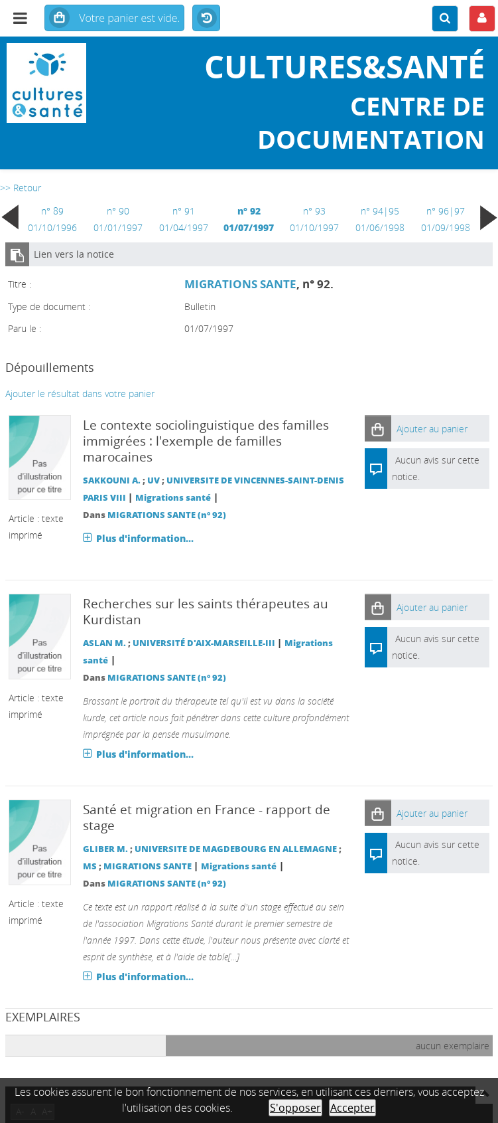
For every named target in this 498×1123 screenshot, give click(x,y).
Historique (206, 18)
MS (90, 866)
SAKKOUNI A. (112, 480)
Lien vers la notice (74, 254)
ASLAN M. (104, 643)
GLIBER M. (105, 849)
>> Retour (20, 187)
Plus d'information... (145, 538)
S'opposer (295, 1107)
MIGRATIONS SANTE (240, 284)
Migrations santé (173, 497)
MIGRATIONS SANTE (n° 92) (166, 515)
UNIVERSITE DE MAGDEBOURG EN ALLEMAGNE (236, 849)
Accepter (352, 1107)
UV (153, 480)
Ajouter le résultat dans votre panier (80, 393)
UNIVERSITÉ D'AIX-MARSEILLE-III (204, 643)
